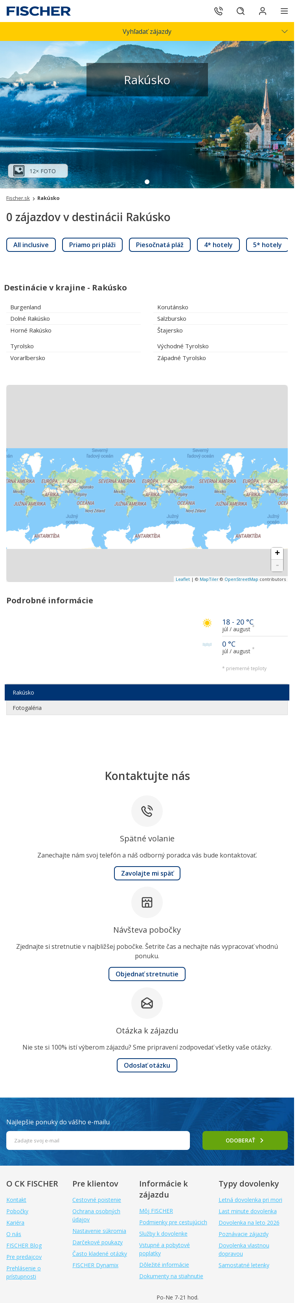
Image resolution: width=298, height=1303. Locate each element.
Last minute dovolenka (248, 1211)
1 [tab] (147, 181)
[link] (31, 245)
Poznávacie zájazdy (244, 1234)
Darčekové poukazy (97, 1242)
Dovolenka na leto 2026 (249, 1222)
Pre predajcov (24, 1256)
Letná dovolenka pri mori (250, 1199)
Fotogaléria (27, 708)
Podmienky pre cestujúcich (173, 1222)
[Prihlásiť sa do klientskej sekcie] (262, 11)
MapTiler (209, 579)
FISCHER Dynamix (95, 1265)
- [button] (277, 565)
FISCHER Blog (24, 1245)
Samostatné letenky (244, 1265)
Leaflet (183, 579)
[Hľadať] (240, 11)
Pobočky (17, 1211)
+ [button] (277, 554)
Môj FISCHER (156, 1210)
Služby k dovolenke (163, 1233)
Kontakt (16, 1199)
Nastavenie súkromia (99, 1231)
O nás (13, 1234)
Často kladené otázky (99, 1253)
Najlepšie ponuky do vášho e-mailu (58, 1122)
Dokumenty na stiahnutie (171, 1276)
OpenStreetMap (241, 579)
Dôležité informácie (164, 1264)
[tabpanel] (147, 114)
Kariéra (15, 1222)
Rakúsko (23, 692)
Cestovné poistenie (96, 1199)
